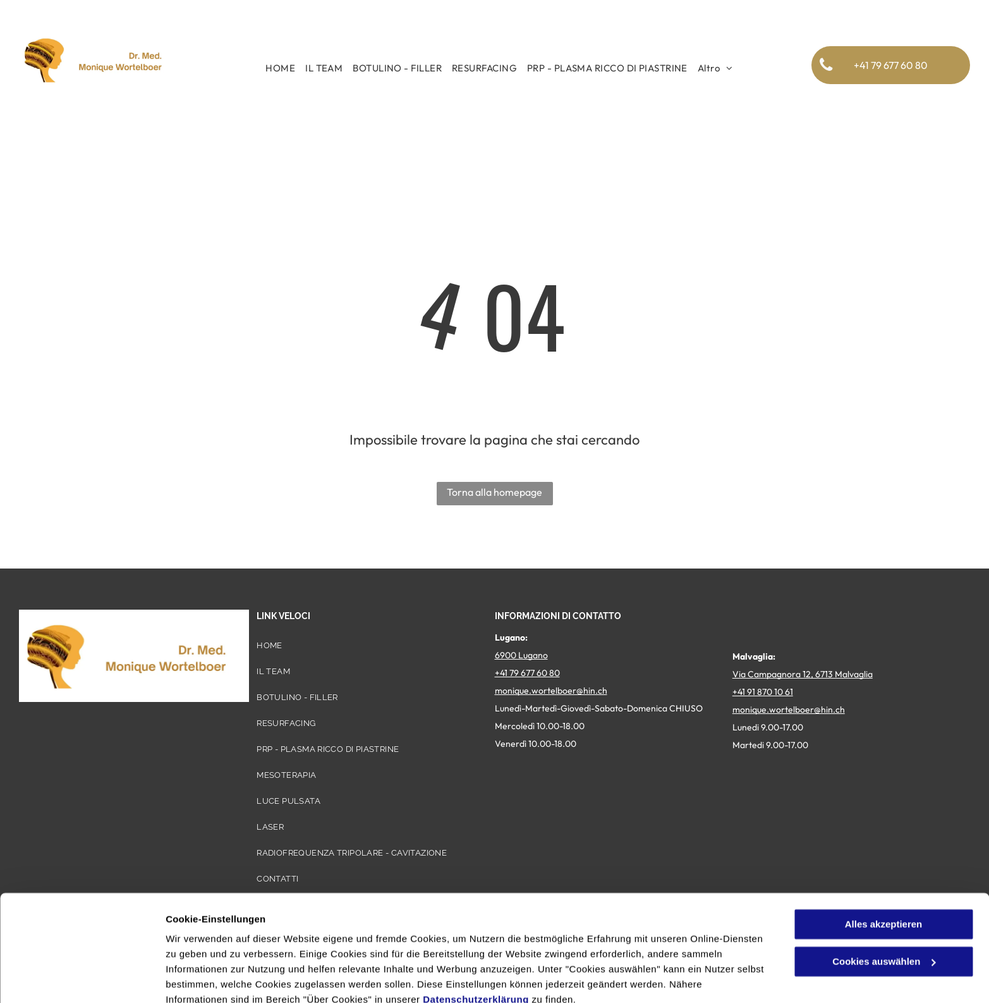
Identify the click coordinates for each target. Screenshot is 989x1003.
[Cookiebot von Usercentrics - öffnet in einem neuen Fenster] (82, 978)
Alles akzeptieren (884, 868)
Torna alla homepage (494, 492)
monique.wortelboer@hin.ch (551, 690)
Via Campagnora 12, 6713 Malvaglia (802, 674)
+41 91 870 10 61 (762, 692)
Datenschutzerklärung (476, 943)
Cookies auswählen (210, 978)
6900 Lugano (521, 655)
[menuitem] (280, 68)
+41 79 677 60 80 (527, 673)
